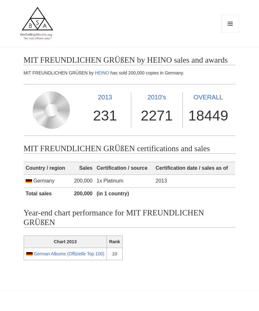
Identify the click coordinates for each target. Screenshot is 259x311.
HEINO (102, 72)
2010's (156, 97)
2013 (105, 97)
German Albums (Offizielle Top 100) (69, 253)
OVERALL (208, 97)
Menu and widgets (230, 32)
